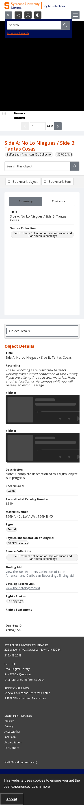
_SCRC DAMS (64, 154)
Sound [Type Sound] (12, 529)
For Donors (11, 748)
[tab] (25, 201)
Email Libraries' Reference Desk (24, 680)
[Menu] (75, 15)
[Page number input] (38, 126)
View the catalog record (23, 588)
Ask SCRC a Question (17, 674)
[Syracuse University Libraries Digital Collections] (42, 5)
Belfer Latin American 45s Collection (29, 154)
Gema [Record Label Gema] (11, 491)
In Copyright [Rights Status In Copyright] (15, 601)
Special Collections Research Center (27, 693)
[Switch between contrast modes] (37, 15)
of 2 (50, 126)
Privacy (8, 726)
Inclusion (10, 737)
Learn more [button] (41, 786)
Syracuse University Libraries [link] (26, 645)
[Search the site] (34, 25)
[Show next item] (58, 126)
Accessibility (12, 732)
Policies (9, 721)
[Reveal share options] (18, 15)
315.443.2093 (13, 655)
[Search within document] (74, 166)
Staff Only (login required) (20, 762)
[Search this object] (37, 166)
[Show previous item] (25, 126)
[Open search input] (8, 15)
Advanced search (18, 33)
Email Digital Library (17, 669)
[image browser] (17, 115)
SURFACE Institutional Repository (25, 698)
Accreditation (13, 742)
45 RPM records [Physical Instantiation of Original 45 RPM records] (18, 543)
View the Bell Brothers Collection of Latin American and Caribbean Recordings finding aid (40, 573)
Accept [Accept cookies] (11, 799)
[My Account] (28, 15)
